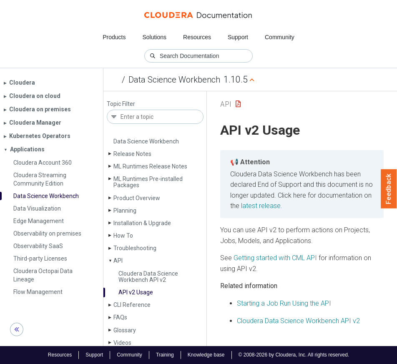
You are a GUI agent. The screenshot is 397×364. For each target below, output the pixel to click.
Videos (122, 342)
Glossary (124, 330)
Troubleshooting (134, 248)
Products (114, 37)
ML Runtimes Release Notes (150, 166)
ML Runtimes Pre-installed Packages (148, 182)
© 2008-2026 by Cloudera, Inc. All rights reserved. (294, 355)
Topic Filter (121, 104)
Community (279, 37)
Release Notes (132, 154)
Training (165, 355)
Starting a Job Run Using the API (284, 303)
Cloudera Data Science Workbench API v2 (148, 276)
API (118, 260)
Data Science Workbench (174, 80)
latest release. (261, 206)
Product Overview (136, 198)
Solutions (154, 37)
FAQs (120, 317)
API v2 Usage (135, 292)
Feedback (389, 188)
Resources (197, 37)
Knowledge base (206, 355)
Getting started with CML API (275, 258)
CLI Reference (132, 304)
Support (238, 37)
